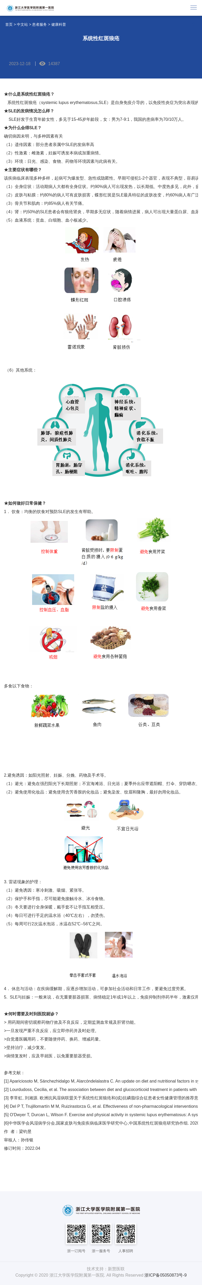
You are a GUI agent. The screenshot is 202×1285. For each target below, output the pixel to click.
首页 (9, 24)
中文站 (22, 24)
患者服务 (39, 24)
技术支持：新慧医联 (106, 1269)
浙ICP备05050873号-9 (165, 1275)
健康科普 (58, 25)
